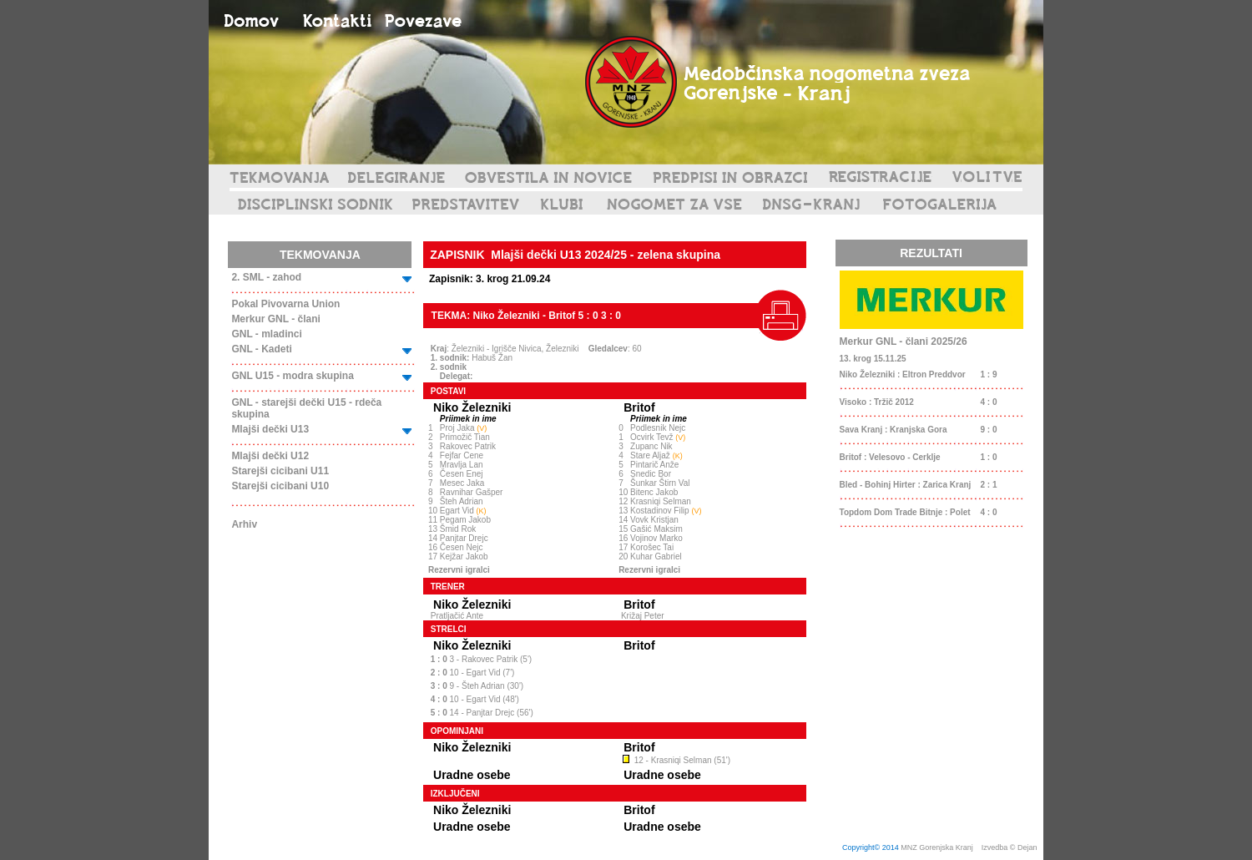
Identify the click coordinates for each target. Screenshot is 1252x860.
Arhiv (244, 524)
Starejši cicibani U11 (280, 471)
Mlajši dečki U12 (270, 456)
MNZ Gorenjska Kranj (937, 847)
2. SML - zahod (266, 277)
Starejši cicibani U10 (280, 486)
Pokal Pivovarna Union (285, 304)
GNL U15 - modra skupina (292, 376)
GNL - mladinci (266, 334)
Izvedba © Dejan (1010, 847)
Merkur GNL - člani (275, 319)
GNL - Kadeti (261, 349)
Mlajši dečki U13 (270, 429)
